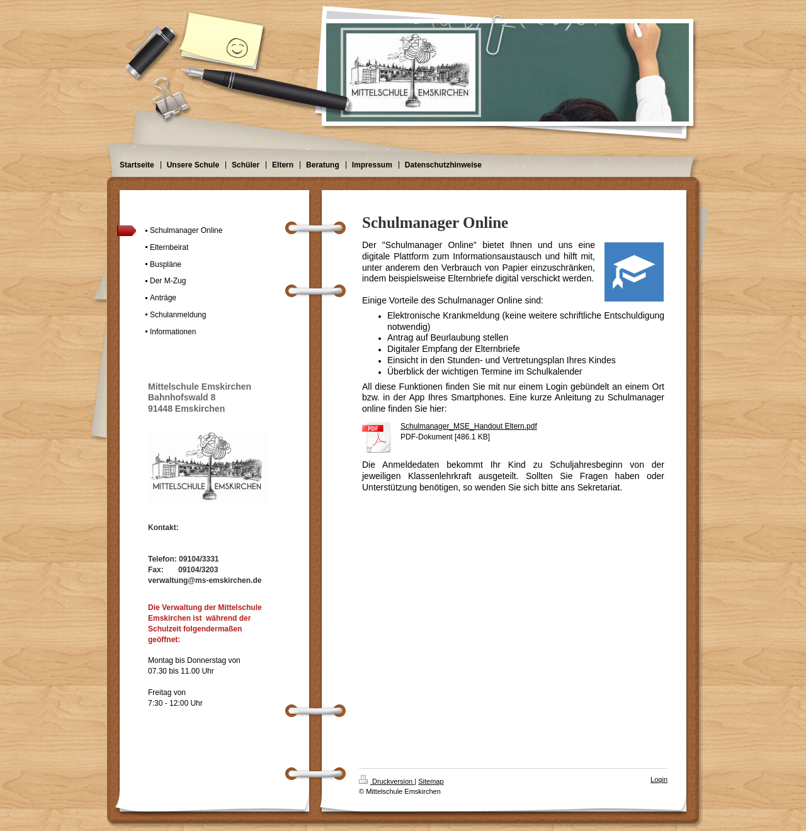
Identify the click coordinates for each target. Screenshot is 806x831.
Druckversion (386, 781)
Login (658, 779)
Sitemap (430, 781)
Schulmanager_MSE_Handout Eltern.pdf (468, 426)
